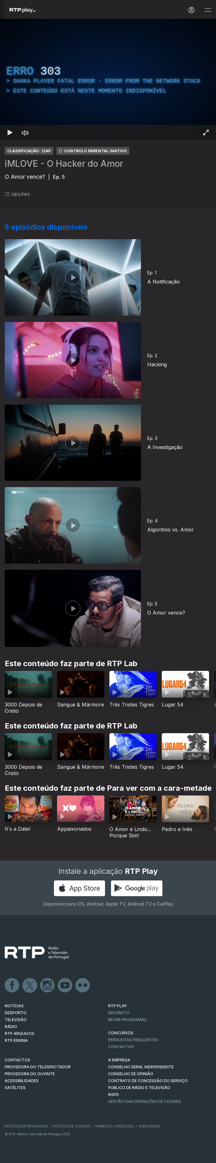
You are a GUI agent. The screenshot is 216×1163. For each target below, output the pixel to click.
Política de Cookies (71, 1126)
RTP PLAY (117, 1005)
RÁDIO (11, 1026)
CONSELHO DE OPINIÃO (130, 1073)
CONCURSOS (120, 1033)
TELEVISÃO (15, 1019)
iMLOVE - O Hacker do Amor (64, 163)
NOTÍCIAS (14, 1005)
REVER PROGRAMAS (127, 1019)
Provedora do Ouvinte (30, 1073)
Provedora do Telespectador (38, 1067)
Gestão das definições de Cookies (144, 1101)
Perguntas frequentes (133, 1039)
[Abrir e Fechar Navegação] (208, 10)
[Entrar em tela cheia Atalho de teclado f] (205, 132)
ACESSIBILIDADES (21, 1080)
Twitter (30, 985)
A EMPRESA (119, 1060)
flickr (82, 985)
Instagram (47, 985)
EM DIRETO (118, 1012)
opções (17, 194)
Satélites (15, 1087)
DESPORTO (15, 1012)
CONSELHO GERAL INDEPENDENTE (141, 1067)
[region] (108, 79)
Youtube (65, 985)
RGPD (113, 1094)
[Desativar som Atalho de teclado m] (25, 132)
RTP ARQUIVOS (19, 1033)
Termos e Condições (114, 1126)
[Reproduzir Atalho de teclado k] (10, 132)
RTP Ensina (16, 1040)
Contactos (121, 1046)
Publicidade (149, 1126)
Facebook (12, 985)
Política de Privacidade (26, 1126)
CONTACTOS (17, 1060)
